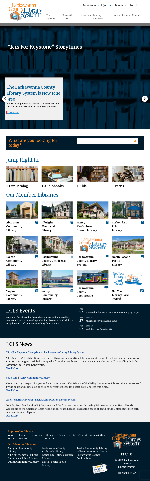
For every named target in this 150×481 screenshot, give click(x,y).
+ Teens (118, 186)
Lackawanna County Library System (87, 260)
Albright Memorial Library (48, 226)
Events (126, 15)
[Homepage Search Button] (135, 141)
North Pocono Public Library (121, 260)
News (116, 15)
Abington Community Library (20, 450)
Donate (120, 5)
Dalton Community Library (14, 260)
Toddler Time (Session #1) (99, 329)
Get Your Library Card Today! (120, 295)
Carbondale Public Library (119, 226)
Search (135, 5)
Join (107, 5)
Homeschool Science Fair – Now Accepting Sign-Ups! (112, 312)
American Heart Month (19, 399)
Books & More (67, 17)
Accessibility (97, 435)
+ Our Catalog (17, 186)
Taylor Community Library (14, 295)
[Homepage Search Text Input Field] (104, 141)
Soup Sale (11, 377)
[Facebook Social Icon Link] (122, 454)
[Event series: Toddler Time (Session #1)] (103, 326)
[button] (5, 99)
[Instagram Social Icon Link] (126, 454)
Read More (12, 368)
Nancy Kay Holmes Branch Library (87, 226)
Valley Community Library (50, 295)
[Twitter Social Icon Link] (130, 454)
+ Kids (81, 186)
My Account (91, 5)
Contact (136, 15)
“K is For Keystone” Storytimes (24, 352)
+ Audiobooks (53, 186)
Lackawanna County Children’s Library (54, 260)
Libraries (85, 15)
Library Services (98, 17)
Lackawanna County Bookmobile (85, 291)
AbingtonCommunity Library (14, 226)
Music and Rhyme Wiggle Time (101, 321)
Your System (50, 17)
